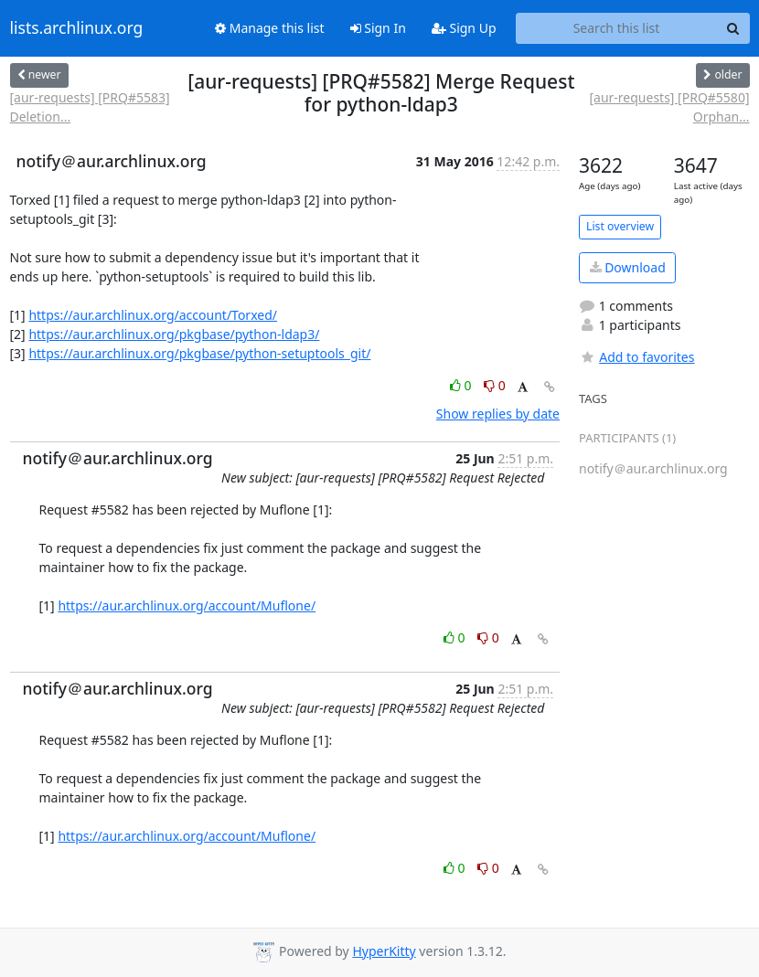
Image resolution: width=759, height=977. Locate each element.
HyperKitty (383, 951)
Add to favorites (636, 357)
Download (628, 267)
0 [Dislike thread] (495, 385)
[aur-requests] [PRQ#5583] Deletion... (90, 107)
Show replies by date (498, 413)
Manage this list (270, 28)
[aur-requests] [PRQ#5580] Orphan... (669, 107)
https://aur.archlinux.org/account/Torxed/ (152, 315)
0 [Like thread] (462, 385)
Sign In (378, 28)
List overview (620, 226)
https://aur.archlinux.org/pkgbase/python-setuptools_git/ (199, 353)
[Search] (733, 28)
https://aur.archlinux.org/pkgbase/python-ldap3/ (173, 334)
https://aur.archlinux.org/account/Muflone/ (186, 605)
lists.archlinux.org (77, 28)
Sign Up (464, 28)
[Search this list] (617, 28)
